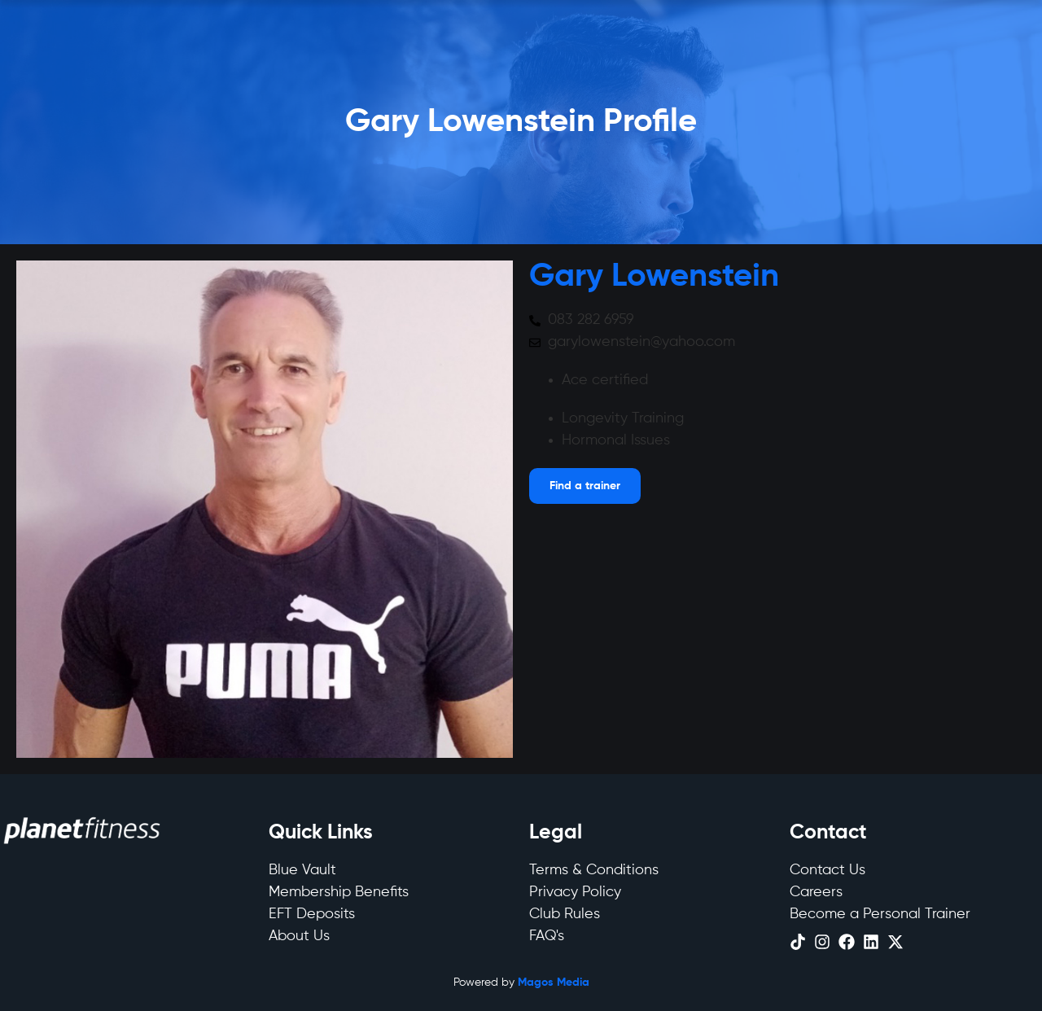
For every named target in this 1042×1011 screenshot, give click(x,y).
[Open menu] (585, 486)
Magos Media (553, 982)
